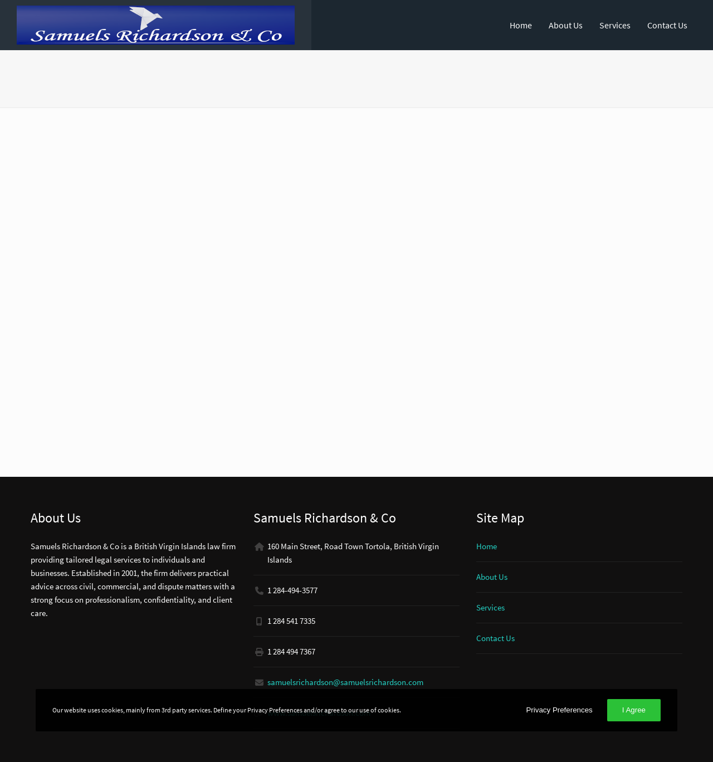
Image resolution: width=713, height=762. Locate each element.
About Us (566, 25)
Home (521, 25)
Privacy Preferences (559, 710)
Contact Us (667, 25)
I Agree (634, 710)
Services (615, 25)
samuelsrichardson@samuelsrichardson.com (345, 682)
